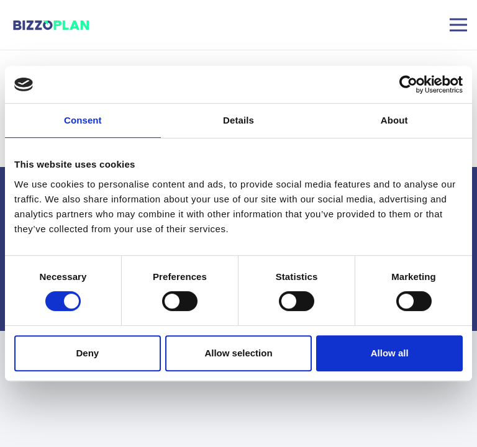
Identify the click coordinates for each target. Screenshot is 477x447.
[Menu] (458, 24)
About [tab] (394, 120)
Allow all (390, 353)
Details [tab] (238, 120)
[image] (52, 25)
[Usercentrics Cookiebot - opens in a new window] (408, 84)
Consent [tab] (83, 120)
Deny (87, 353)
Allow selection (238, 353)
